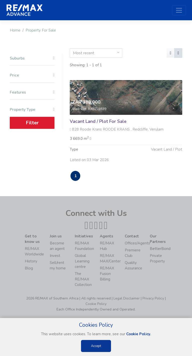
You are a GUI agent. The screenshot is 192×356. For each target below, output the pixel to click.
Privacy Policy (153, 298)
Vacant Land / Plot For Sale (98, 121)
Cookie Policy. (138, 333)
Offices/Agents (137, 243)
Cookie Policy (96, 303)
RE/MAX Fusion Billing (107, 274)
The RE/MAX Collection (83, 279)
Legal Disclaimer (127, 298)
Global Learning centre (82, 261)
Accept (96, 346)
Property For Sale (41, 30)
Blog (29, 268)
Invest (55, 255)
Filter (32, 122)
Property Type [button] (32, 109)
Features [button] (32, 92)
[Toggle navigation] (179, 10)
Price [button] (32, 75)
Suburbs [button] (32, 58)
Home (15, 30)
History (31, 261)
